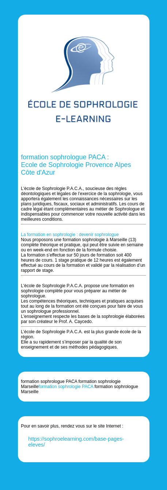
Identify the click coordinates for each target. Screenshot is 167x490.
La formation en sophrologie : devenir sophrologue (70, 234)
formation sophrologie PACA (65, 386)
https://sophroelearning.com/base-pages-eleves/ (76, 442)
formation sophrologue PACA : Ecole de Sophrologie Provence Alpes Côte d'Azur (76, 164)
